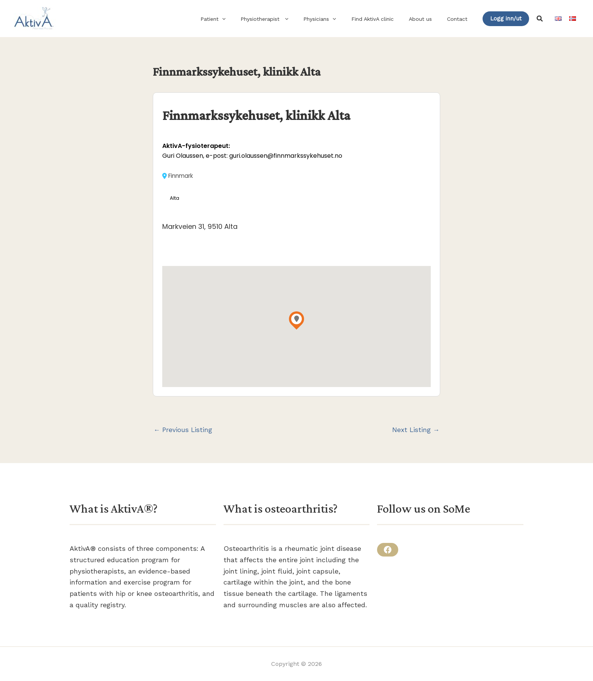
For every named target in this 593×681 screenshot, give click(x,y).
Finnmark (179, 176)
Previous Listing (184, 430)
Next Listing (415, 430)
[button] (247, 19)
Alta (175, 198)
